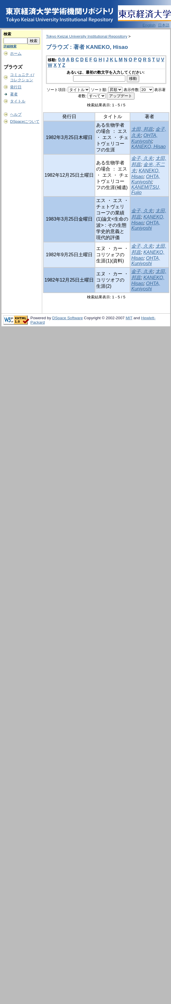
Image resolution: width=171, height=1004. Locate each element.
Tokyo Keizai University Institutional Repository (86, 36)
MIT (129, 318)
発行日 (16, 87)
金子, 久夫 (142, 158)
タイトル (17, 101)
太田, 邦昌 (142, 129)
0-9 (61, 59)
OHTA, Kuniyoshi (145, 179)
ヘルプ (16, 114)
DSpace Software (67, 318)
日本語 (164, 25)
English (149, 25)
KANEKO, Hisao (148, 146)
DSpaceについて (24, 121)
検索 (7, 34)
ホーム (16, 53)
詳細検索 (10, 46)
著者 (14, 94)
